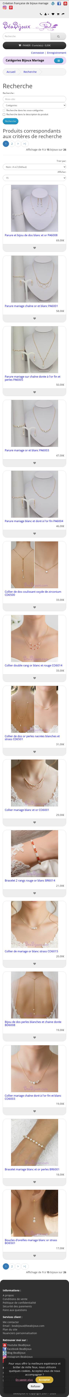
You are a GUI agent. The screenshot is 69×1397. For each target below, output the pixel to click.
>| (24, 143)
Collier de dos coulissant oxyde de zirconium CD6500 (33, 593)
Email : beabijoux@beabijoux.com (23, 1325)
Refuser (35, 1386)
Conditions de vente (15, 1299)
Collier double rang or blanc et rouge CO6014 (33, 665)
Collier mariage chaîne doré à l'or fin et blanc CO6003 (33, 1097)
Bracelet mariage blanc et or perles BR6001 (32, 1169)
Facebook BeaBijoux (17, 1349)
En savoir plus (24, 1379)
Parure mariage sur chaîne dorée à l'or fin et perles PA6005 (32, 378)
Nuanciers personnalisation (20, 1333)
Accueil (11, 72)
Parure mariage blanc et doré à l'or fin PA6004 (34, 521)
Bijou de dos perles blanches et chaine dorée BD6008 (33, 1023)
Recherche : (9, 93)
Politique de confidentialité (19, 1302)
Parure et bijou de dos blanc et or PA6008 (31, 235)
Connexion (37, 52)
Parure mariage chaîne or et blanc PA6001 (31, 306)
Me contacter (11, 1322)
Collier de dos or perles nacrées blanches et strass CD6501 (32, 737)
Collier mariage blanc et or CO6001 (27, 810)
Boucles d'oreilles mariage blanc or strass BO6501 (31, 1241)
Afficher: (62, 171)
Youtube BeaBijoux (16, 1345)
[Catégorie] (58, 60)
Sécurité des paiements (17, 1306)
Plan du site (10, 1329)
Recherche (30, 72)
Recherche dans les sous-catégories (23, 110)
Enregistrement (56, 52)
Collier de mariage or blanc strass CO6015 (31, 951)
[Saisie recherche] (27, 36)
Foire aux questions (15, 1310)
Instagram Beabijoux (18, 1356)
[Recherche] (58, 36)
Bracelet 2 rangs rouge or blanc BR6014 (30, 880)
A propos (8, 1295)
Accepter (44, 1379)
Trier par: (61, 160)
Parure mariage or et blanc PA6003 (27, 450)
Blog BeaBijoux (14, 1352)
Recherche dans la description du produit (25, 114)
